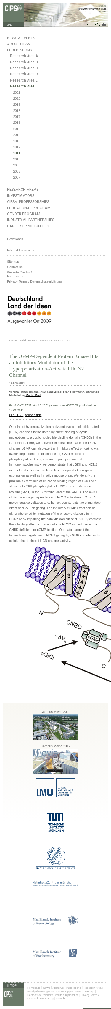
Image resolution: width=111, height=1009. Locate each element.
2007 (16, 177)
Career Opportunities (28, 226)
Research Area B (24, 62)
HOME (8, 25)
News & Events (21, 38)
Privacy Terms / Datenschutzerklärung (34, 281)
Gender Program (23, 214)
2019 (16, 105)
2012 (16, 147)
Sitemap (13, 261)
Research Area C (24, 68)
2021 (16, 93)
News (46, 987)
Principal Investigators (40, 991)
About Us (58, 987)
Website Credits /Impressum (19, 274)
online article (33, 415)
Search (60, 998)
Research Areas (22, 189)
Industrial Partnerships (30, 220)
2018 (16, 111)
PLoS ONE (16, 415)
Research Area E (24, 80)
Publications (19, 50)
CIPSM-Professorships (28, 201)
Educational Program (29, 208)
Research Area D (24, 74)
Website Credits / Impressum (60, 995)
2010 (16, 159)
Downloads (15, 239)
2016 (16, 123)
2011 (16, 153)
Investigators (20, 195)
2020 (16, 99)
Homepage (34, 987)
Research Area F (24, 86)
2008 (16, 171)
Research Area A (24, 56)
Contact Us (34, 995)
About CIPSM (19, 44)
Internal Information (21, 250)
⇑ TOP (12, 985)
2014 (16, 135)
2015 (16, 129)
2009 (16, 165)
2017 (16, 117)
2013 (16, 141)
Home (13, 340)
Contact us (15, 267)
